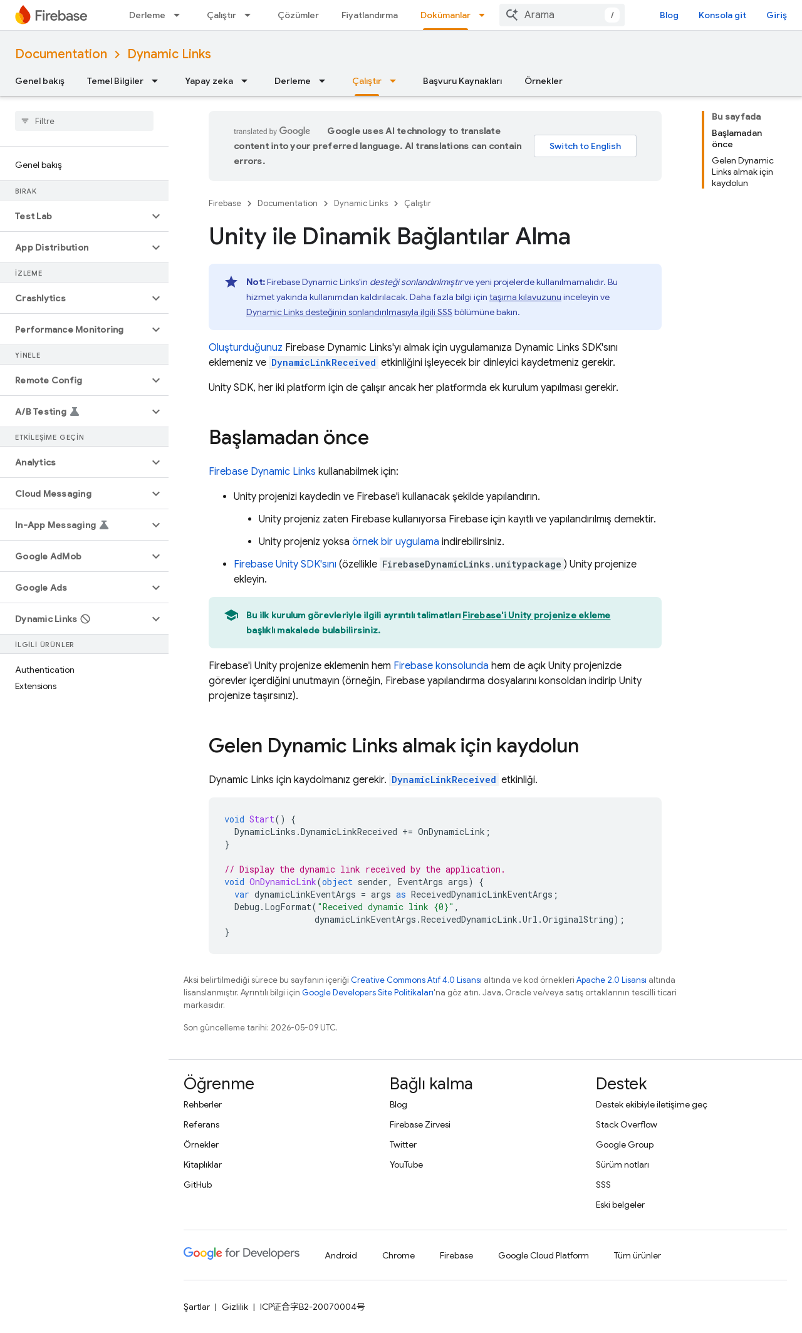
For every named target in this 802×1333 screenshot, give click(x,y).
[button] (74, 216)
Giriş (776, 15)
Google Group (625, 1144)
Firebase (225, 203)
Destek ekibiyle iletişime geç (651, 1104)
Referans (201, 1124)
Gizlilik (235, 1307)
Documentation (61, 54)
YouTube (406, 1164)
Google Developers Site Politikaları (368, 992)
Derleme (147, 15)
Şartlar (197, 1307)
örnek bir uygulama (395, 542)
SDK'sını (285, 564)
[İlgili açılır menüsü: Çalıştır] (251, 15)
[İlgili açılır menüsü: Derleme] (180, 15)
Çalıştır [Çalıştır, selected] (367, 80)
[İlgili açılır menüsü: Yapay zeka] (248, 81)
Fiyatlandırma (369, 15)
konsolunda (441, 666)
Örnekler (543, 80)
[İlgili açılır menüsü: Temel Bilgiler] (158, 81)
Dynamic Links (169, 54)
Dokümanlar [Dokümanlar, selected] (445, 15)
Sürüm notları (622, 1164)
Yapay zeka (209, 80)
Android (341, 1255)
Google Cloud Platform (543, 1255)
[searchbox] (84, 121)
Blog (669, 15)
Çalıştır (221, 15)
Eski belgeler (620, 1204)
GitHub (198, 1184)
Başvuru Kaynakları (462, 80)
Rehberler (203, 1104)
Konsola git (722, 15)
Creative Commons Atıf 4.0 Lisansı (416, 980)
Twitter (403, 1144)
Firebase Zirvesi (420, 1124)
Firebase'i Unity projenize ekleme (536, 615)
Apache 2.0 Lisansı (611, 980)
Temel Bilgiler (115, 80)
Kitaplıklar (203, 1164)
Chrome (398, 1255)
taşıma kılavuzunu (525, 297)
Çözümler (298, 15)
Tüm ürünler (637, 1255)
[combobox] (562, 15)
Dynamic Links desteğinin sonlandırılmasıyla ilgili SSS (349, 312)
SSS (603, 1184)
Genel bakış (40, 80)
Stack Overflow (626, 1124)
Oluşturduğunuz (246, 347)
